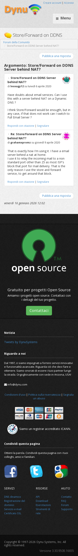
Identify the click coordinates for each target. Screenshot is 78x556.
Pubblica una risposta (56, 56)
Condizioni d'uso (15, 394)
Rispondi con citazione (20, 125)
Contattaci (39, 310)
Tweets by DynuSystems (20, 342)
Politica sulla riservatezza (44, 394)
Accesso (69, 3)
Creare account (52, 3)
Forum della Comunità (16, 42)
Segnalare (43, 125)
